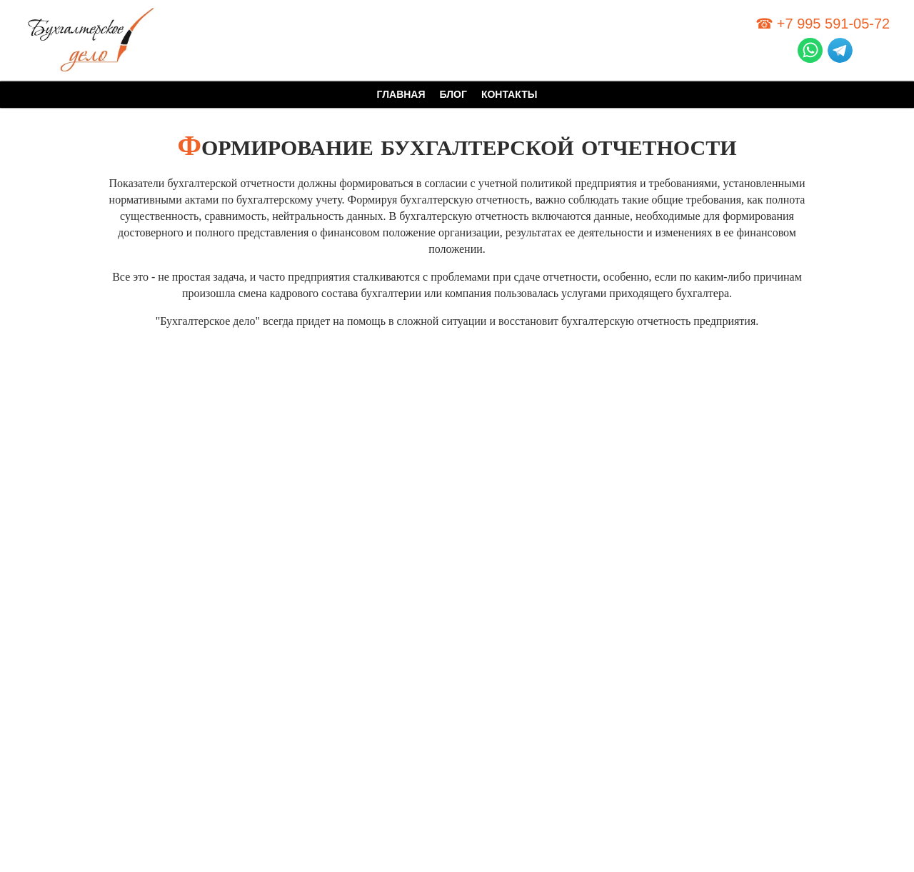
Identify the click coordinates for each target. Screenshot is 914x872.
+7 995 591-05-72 (833, 23)
